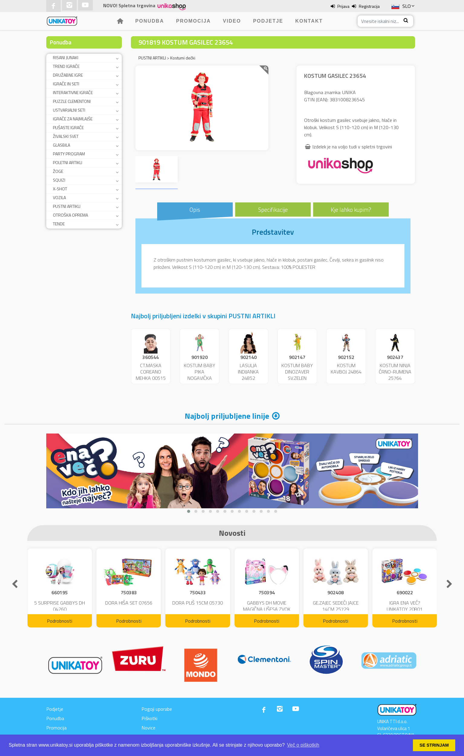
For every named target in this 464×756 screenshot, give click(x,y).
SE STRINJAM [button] (434, 745)
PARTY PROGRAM (69, 154)
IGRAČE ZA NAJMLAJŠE (72, 119)
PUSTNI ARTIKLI (66, 206)
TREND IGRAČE (66, 66)
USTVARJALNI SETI (69, 110)
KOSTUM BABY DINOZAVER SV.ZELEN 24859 (297, 375)
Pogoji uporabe (156, 709)
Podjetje (268, 21)
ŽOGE (58, 171)
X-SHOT (60, 189)
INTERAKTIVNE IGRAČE (73, 92)
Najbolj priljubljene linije (227, 416)
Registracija (369, 6)
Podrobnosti (59, 620)
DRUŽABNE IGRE (68, 75)
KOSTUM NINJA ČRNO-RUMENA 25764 (395, 372)
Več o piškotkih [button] (303, 745)
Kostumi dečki (182, 58)
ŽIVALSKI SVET (66, 136)
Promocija (193, 21)
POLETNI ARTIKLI (67, 162)
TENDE (59, 224)
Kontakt (309, 21)
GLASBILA (61, 145)
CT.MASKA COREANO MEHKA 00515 (151, 372)
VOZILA (59, 197)
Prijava (343, 6)
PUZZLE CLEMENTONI (72, 101)
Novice (148, 727)
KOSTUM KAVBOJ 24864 (346, 368)
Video (232, 21)
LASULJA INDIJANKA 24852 (248, 372)
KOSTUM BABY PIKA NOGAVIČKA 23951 (199, 375)
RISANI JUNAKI (65, 57)
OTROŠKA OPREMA (70, 215)
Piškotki (149, 718)
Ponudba (149, 21)
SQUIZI (59, 180)
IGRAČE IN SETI (66, 84)
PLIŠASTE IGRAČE (68, 127)
